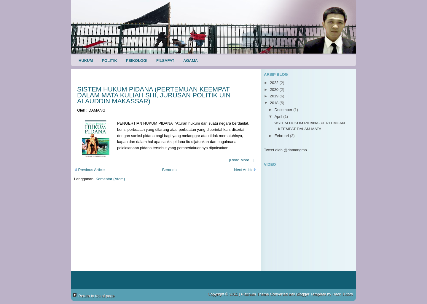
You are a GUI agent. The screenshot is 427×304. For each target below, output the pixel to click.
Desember (284, 109)
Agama (190, 60)
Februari (282, 135)
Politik (109, 60)
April (279, 116)
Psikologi (136, 60)
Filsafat (165, 60)
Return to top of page (96, 296)
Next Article (245, 170)
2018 (275, 103)
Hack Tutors (342, 294)
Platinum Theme (255, 294)
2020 (275, 89)
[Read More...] (241, 160)
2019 (275, 96)
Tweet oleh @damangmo (285, 150)
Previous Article (89, 170)
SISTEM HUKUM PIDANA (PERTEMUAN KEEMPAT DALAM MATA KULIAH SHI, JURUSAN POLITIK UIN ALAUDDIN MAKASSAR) (154, 95)
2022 (275, 83)
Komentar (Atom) (110, 179)
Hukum (86, 60)
